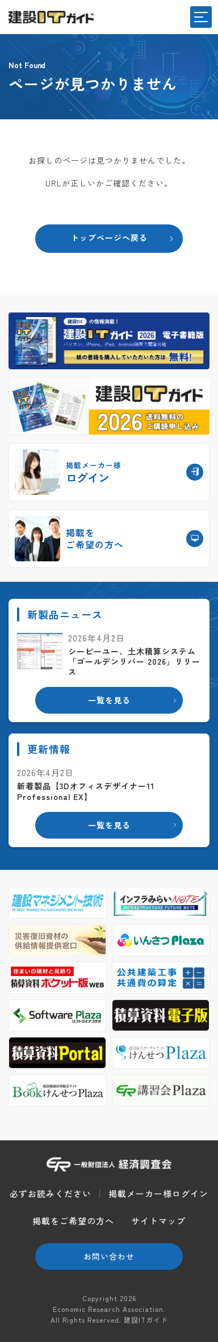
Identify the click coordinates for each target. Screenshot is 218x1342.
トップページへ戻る (109, 237)
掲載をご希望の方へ (73, 1221)
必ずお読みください (50, 1193)
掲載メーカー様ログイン (158, 1193)
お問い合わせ (109, 1256)
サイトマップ (158, 1221)
